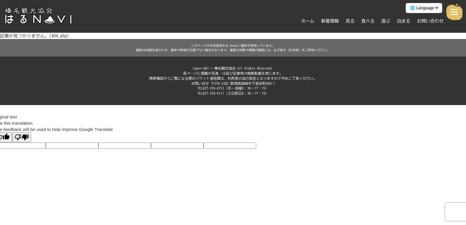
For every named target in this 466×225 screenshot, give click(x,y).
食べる (368, 21)
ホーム (307, 21)
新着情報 (330, 21)
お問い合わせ (430, 21)
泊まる (403, 21)
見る (350, 21)
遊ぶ (385, 21)
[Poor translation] (21, 137)
